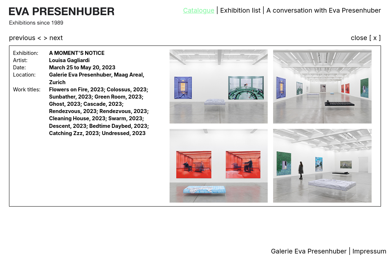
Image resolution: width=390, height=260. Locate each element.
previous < (26, 38)
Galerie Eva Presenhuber (310, 251)
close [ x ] (366, 38)
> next (53, 38)
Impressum (369, 251)
